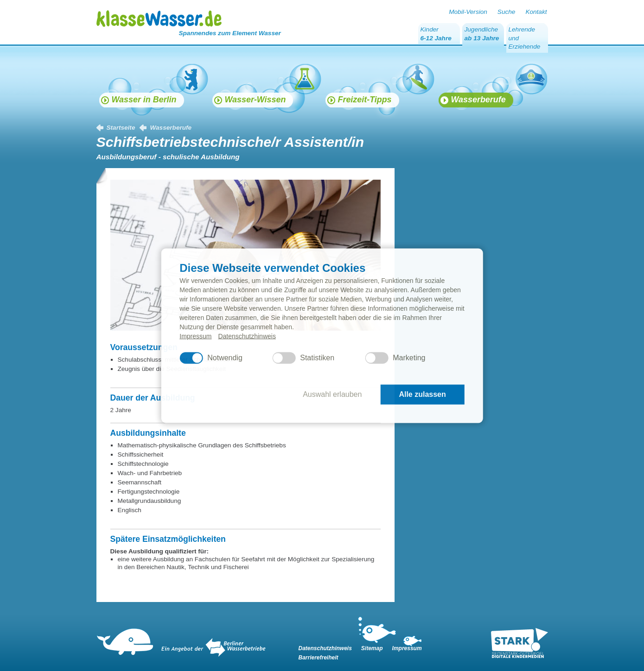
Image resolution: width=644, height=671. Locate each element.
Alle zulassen (422, 394)
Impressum (195, 335)
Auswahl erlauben (332, 394)
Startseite (121, 127)
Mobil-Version (468, 11)
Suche (506, 11)
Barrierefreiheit (318, 657)
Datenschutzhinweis (247, 335)
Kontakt (536, 11)
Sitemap (372, 648)
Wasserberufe (170, 127)
